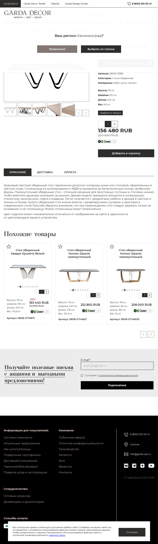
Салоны (134, 444)
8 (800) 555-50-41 (142, 3)
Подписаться (117, 385)
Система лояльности (18, 437)
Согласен (132, 532)
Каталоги (65, 455)
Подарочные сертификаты (22, 455)
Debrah (55, 3)
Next (151, 334)
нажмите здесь (57, 535)
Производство (69, 449)
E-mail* (85, 360)
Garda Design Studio (76, 3)
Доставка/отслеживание (21, 460)
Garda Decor (11, 3)
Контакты (65, 472)
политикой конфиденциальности (118, 375)
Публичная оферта (72, 437)
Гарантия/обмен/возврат (21, 466)
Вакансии (65, 466)
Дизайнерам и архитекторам (24, 502)
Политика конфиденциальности (81, 443)
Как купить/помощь (17, 449)
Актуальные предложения (22, 443)
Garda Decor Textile (34, 3)
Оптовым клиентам (17, 496)
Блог (62, 460)
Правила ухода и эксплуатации (25, 472)
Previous (143, 334)
